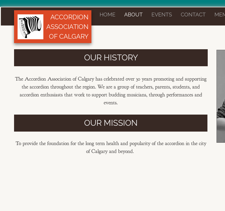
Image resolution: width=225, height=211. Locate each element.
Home (107, 14)
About (133, 14)
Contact (193, 14)
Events (161, 14)
